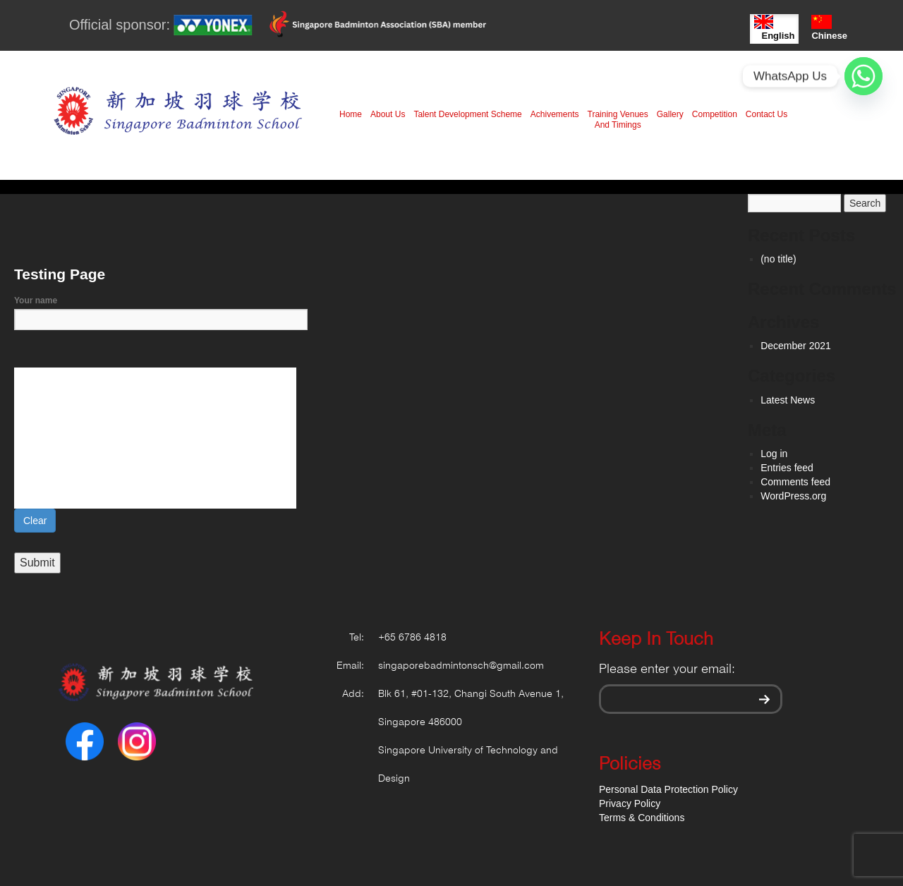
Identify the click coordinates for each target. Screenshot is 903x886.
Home (350, 114)
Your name (161, 310)
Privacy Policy (629, 803)
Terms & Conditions (641, 817)
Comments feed (795, 481)
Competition (714, 114)
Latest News (787, 400)
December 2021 (795, 345)
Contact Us (766, 114)
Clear (35, 520)
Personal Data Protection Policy (668, 789)
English (774, 28)
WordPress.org (793, 496)
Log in (773, 453)
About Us (387, 114)
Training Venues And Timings (618, 119)
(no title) (778, 259)
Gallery (670, 114)
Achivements (555, 114)
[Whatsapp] (863, 76)
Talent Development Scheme (467, 114)
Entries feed (786, 467)
